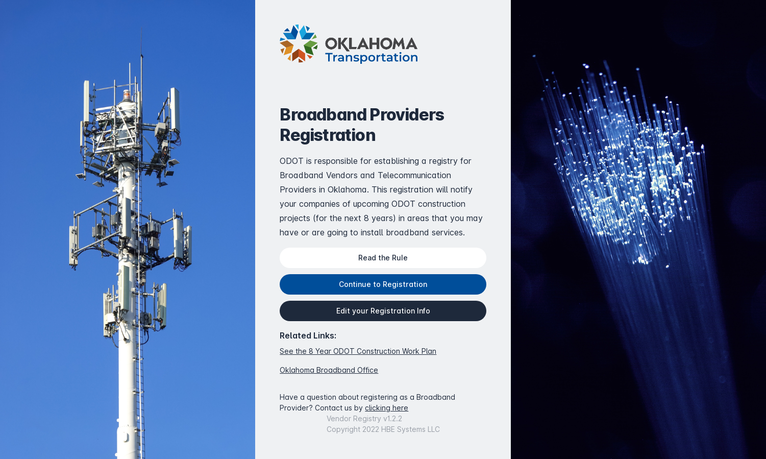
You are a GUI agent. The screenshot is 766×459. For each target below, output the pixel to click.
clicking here (386, 407)
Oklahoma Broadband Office (329, 370)
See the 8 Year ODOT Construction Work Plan (358, 351)
